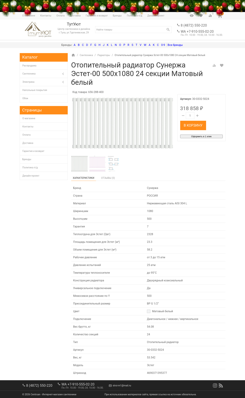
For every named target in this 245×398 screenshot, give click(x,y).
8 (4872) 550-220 (194, 25)
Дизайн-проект (30, 175)
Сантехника (45, 74)
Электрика (45, 82)
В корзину (193, 125)
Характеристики (83, 178)
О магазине (28, 118)
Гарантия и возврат (33, 151)
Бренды (26, 159)
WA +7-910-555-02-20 (197, 31)
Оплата (26, 134)
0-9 (163, 45)
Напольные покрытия (34, 90)
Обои (25, 98)
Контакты (27, 126)
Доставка (27, 143)
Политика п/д (30, 167)
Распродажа (29, 65)
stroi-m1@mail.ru (122, 385)
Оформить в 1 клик (201, 136)
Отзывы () (108, 178)
